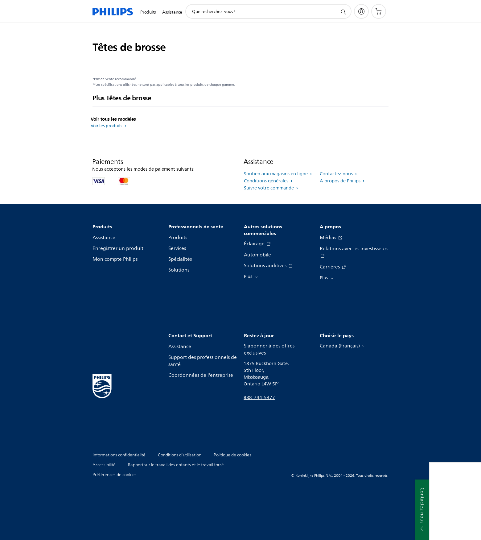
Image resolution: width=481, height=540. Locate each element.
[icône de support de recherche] (343, 11)
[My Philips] (361, 11)
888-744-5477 (259, 397)
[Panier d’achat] (378, 11)
